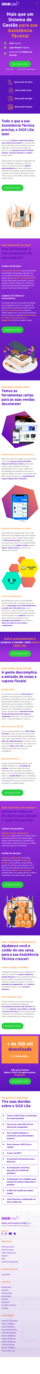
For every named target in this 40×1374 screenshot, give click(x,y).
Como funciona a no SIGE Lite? (21, 1200)
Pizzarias (5, 1299)
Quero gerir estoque (20, 98)
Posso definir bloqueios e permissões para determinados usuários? (20, 1135)
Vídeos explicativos (9, 1253)
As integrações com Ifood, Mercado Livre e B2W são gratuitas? (18, 1170)
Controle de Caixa (8, 1345)
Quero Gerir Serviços (20, 82)
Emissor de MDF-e (8, 1348)
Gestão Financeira (8, 1327)
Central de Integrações (10, 1262)
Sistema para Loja (8, 1351)
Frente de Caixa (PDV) (10, 1321)
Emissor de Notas (8, 1324)
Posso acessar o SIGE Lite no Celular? (19, 1145)
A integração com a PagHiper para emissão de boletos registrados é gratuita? (21, 1182)
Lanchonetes (6, 1296)
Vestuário (5, 1290)
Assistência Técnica (9, 1305)
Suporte (4, 1256)
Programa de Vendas (9, 1330)
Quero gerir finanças (20, 106)
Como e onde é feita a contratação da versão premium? (22, 1117)
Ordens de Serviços (9, 1339)
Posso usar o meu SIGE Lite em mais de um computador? (20, 1125)
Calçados (5, 1308)
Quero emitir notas (20, 90)
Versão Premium (8, 1250)
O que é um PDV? (14, 1153)
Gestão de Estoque (9, 1342)
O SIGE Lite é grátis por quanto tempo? (20, 1191)
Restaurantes (6, 1287)
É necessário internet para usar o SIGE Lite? (21, 1160)
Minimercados (7, 1293)
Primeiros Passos (8, 1247)
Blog (3, 1259)
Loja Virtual (6, 1274)
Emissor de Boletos (9, 1336)
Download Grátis (20, 64)
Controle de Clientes (9, 1333)
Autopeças (6, 1302)
